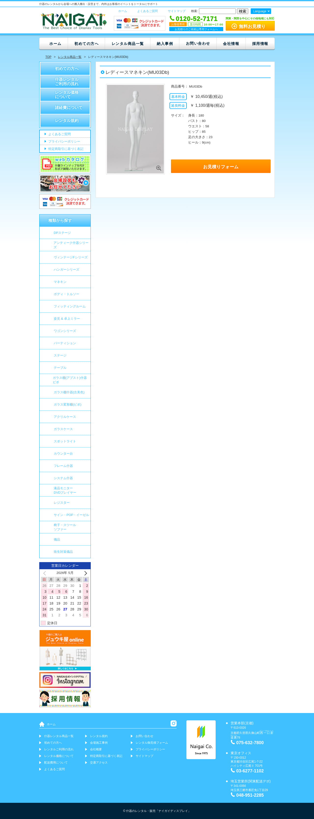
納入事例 (165, 43)
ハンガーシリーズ (66, 269)
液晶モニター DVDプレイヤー (65, 490)
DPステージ (62, 233)
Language (259, 11)
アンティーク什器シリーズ (71, 245)
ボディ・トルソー (66, 294)
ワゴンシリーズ (65, 331)
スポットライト (65, 441)
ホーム (122, 11)
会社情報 (231, 43)
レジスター (62, 502)
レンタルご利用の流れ (59, 749)
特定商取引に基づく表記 (65, 149)
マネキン (60, 282)
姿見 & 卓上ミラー (67, 318)
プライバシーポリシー (63, 141)
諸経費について (68, 108)
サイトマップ (176, 11)
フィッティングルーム (70, 306)
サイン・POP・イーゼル (71, 515)
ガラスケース (63, 429)
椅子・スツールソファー (65, 527)
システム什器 (63, 478)
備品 (57, 539)
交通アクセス (99, 762)
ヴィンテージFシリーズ (71, 257)
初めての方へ (86, 43)
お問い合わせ (198, 43)
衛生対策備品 (63, 552)
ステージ (60, 355)
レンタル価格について (66, 94)
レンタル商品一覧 (128, 43)
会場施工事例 (99, 742)
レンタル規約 (66, 121)
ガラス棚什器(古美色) (69, 392)
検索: (194, 11)
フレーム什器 (63, 466)
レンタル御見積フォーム (152, 742)
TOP (48, 57)
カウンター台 (63, 453)
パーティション (65, 343)
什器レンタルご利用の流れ (66, 81)
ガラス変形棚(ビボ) (67, 404)
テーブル (60, 368)
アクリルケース (65, 417)
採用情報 (260, 43)
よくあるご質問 (147, 11)
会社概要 (96, 749)
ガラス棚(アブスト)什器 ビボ (70, 380)
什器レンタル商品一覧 (59, 736)
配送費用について (56, 762)
